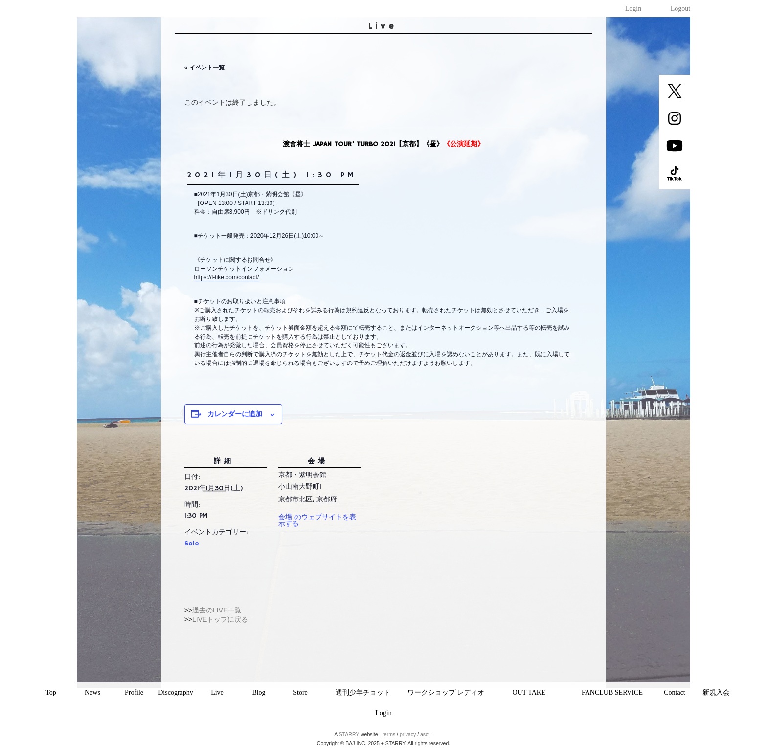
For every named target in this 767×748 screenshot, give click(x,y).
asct (424, 734)
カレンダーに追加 (234, 414)
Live (217, 692)
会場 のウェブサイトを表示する (317, 520)
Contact (674, 692)
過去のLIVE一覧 (216, 610)
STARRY (349, 734)
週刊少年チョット (363, 692)
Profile (134, 692)
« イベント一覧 (204, 67)
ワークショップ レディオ (446, 692)
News (92, 692)
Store (300, 692)
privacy (408, 734)
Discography (175, 692)
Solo (191, 543)
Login (633, 8)
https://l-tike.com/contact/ (226, 277)
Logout (680, 8)
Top (50, 692)
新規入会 (716, 692)
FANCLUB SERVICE (612, 692)
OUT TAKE (529, 692)
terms (389, 734)
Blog (258, 692)
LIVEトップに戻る (220, 619)
